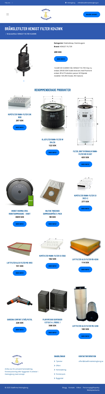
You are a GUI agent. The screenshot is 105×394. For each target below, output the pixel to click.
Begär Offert (91, 14)
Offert (58, 365)
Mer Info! (61, 59)
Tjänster (59, 361)
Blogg (64, 387)
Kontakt (71, 387)
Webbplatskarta (93, 390)
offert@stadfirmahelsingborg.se (88, 3)
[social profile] (12, 3)
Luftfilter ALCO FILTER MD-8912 (20, 262)
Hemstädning (61, 370)
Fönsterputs (60, 374)
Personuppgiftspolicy (91, 387)
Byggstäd (59, 378)
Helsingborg (71, 3)
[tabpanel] (24, 60)
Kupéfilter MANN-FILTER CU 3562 (52, 255)
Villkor (78, 387)
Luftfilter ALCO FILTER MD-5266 (85, 326)
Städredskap (69, 43)
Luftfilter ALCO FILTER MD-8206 (85, 259)
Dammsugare (79, 43)
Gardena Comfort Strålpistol (19, 319)
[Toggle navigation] (7, 14)
